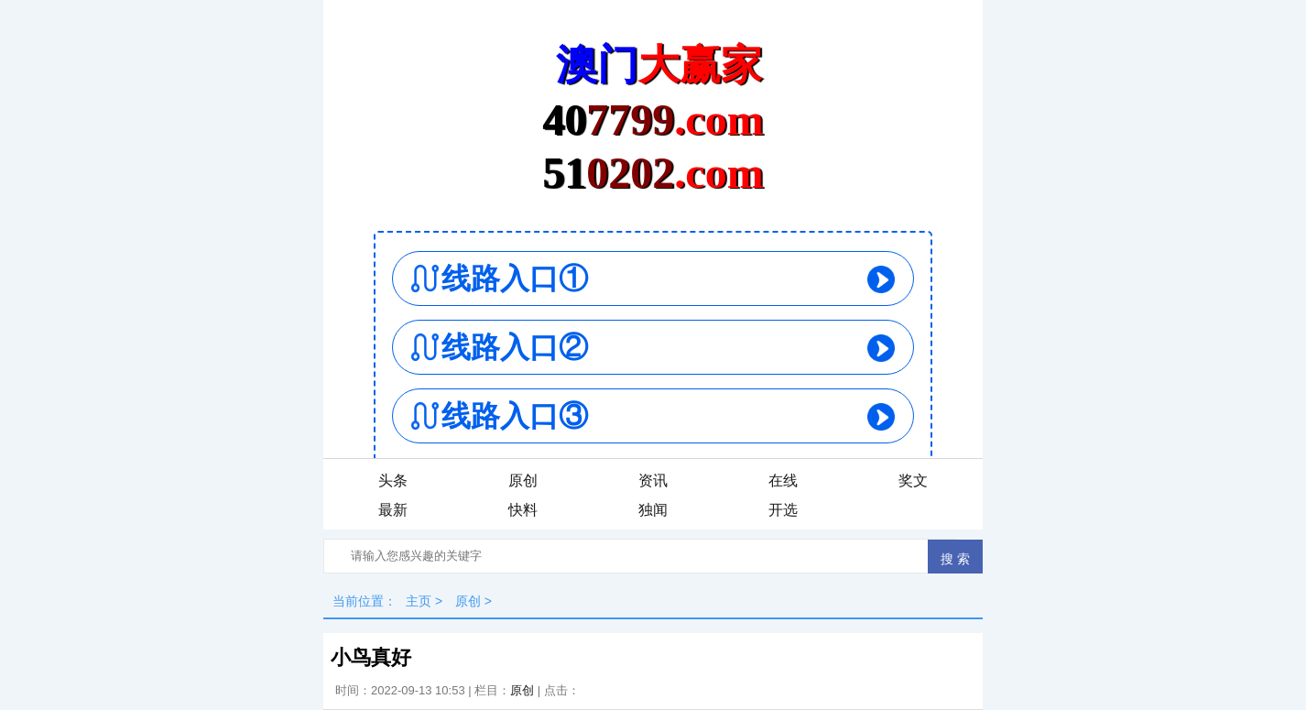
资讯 (653, 480)
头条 (393, 480)
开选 (783, 510)
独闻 (653, 510)
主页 (418, 601)
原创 (523, 480)
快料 (523, 510)
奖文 (913, 480)
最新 (393, 510)
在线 (783, 480)
